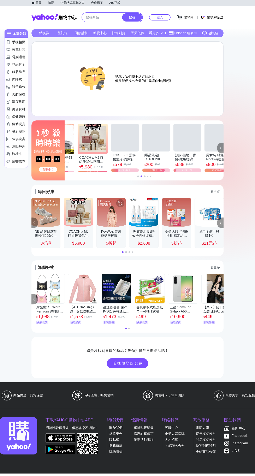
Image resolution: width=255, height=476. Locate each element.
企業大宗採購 (175, 436)
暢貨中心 (100, 33)
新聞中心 (239, 431)
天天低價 (137, 33)
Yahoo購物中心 (54, 17)
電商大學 (202, 430)
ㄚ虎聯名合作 (175, 448)
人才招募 (171, 442)
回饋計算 (81, 33)
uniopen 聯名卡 (183, 33)
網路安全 (116, 436)
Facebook (240, 438)
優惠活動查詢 (144, 442)
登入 (160, 17)
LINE (236, 453)
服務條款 (116, 448)
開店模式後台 (206, 442)
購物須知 (116, 454)
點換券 (44, 33)
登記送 (63, 33)
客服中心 (171, 430)
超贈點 (210, 33)
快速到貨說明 (206, 448)
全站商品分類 (206, 454)
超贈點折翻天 (144, 430)
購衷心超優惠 (144, 436)
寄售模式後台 (206, 436)
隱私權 (114, 442)
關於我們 (116, 430)
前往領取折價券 (128, 365)
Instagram (240, 445)
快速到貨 (118, 33)
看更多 (156, 33)
